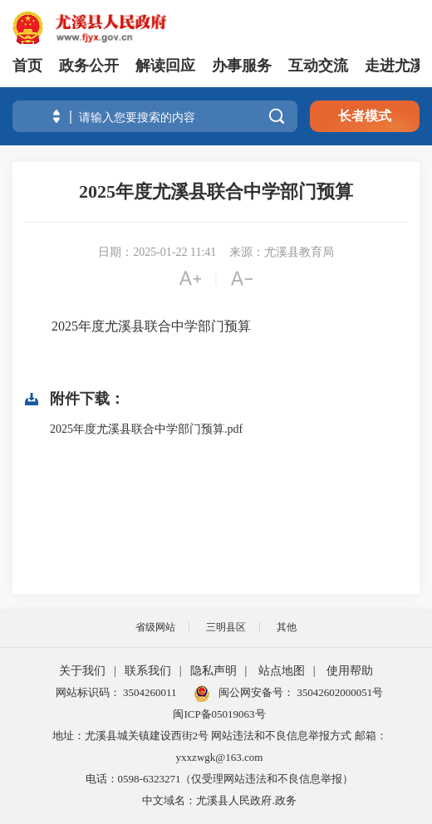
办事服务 (242, 65)
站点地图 (281, 671)
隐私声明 (213, 671)
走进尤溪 (395, 65)
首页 (27, 65)
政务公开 (89, 65)
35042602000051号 (340, 692)
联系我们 (148, 671)
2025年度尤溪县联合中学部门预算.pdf (146, 429)
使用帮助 (349, 671)
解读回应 (165, 65)
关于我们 (82, 671)
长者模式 (364, 116)
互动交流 (318, 65)
